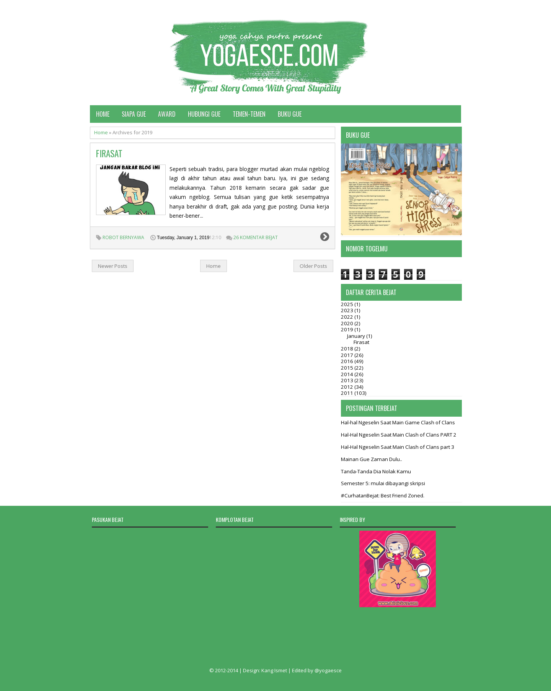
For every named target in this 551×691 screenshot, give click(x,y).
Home (102, 114)
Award (167, 114)
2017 (347, 355)
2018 (347, 348)
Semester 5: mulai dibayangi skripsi (383, 483)
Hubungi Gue (204, 114)
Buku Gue (290, 114)
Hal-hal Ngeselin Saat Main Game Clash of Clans (398, 422)
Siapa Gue (134, 114)
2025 (347, 304)
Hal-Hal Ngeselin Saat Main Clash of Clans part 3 (397, 446)
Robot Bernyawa (123, 237)
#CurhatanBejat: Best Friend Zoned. (382, 495)
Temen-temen (249, 114)
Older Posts (313, 265)
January (356, 335)
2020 (347, 323)
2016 (347, 361)
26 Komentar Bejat (255, 237)
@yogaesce (328, 670)
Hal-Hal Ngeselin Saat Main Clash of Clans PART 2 (398, 434)
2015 (347, 367)
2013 (347, 380)
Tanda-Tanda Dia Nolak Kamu (376, 471)
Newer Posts (112, 265)
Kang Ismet (274, 670)
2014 (347, 374)
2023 (347, 310)
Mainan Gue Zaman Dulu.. (371, 459)
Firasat (109, 153)
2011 (347, 393)
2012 (347, 386)
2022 (347, 316)
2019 (347, 329)
